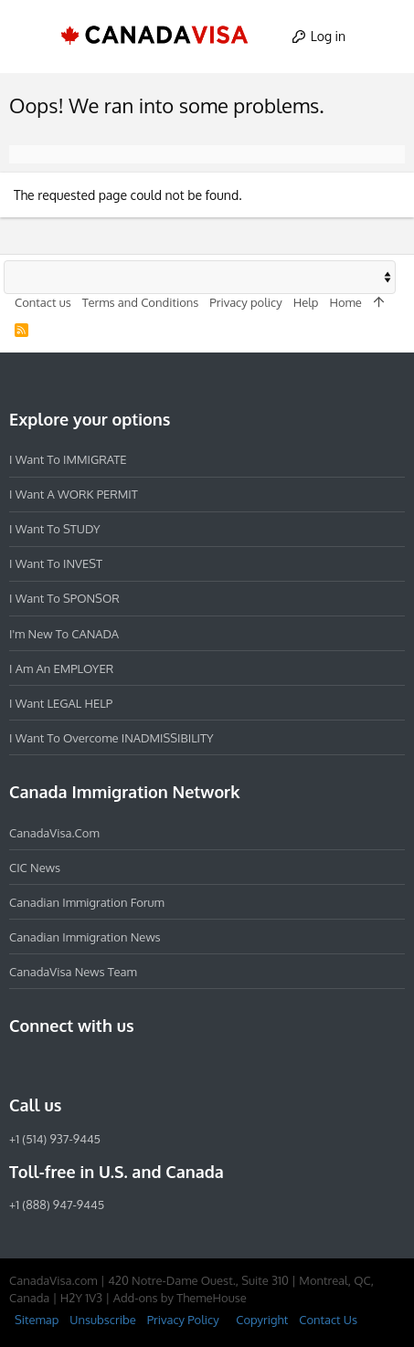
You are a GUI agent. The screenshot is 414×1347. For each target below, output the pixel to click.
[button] (31, 36)
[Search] (383, 36)
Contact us (43, 302)
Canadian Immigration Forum (87, 902)
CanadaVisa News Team (73, 971)
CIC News (34, 867)
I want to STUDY (54, 528)
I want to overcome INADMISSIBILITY (111, 738)
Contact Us (328, 1319)
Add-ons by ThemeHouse (180, 1297)
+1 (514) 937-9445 (55, 1138)
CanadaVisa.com (54, 833)
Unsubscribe (102, 1319)
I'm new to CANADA (64, 633)
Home (345, 302)
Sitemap (36, 1319)
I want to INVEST (55, 563)
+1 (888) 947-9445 (56, 1204)
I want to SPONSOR (64, 598)
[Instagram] (53, 1066)
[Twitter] (119, 1066)
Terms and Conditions (140, 302)
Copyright (262, 1319)
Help (306, 302)
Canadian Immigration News (85, 937)
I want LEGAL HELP (60, 703)
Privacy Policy (183, 1319)
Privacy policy (245, 302)
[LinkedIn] (86, 1066)
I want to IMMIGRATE (68, 459)
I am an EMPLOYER (61, 668)
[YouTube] (152, 1066)
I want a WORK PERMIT (73, 494)
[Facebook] (20, 1066)
